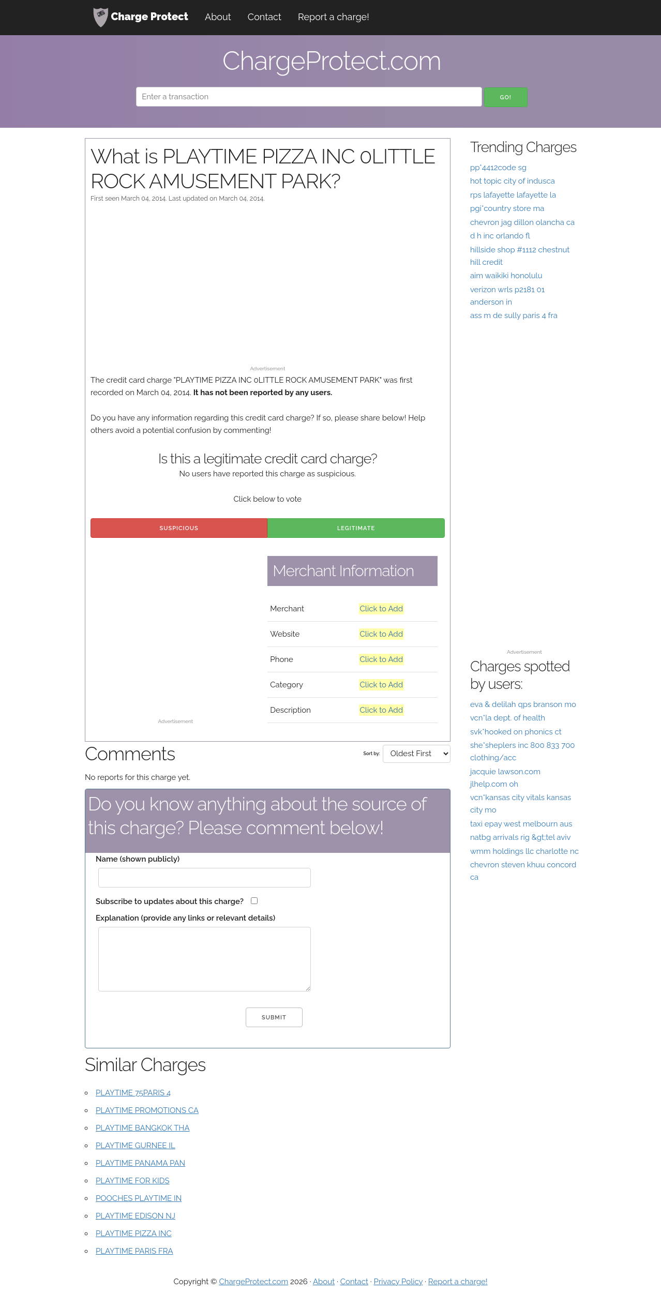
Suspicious (179, 528)
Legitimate (356, 528)
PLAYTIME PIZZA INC (134, 1233)
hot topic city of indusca (512, 181)
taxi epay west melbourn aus (521, 824)
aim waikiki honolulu (506, 275)
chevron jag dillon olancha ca (522, 222)
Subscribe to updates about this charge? (170, 901)
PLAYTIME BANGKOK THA (143, 1128)
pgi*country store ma (507, 208)
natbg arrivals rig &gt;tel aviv (520, 837)
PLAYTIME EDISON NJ (135, 1216)
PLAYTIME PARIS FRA (134, 1251)
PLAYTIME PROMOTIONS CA (147, 1110)
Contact (264, 16)
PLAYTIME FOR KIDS (132, 1180)
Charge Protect (140, 17)
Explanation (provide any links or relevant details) (185, 918)
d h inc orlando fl (500, 235)
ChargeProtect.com (253, 1281)
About (218, 16)
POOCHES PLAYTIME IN (139, 1198)
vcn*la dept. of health (507, 718)
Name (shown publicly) (137, 859)
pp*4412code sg (498, 167)
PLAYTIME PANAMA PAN (140, 1163)
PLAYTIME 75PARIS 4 (133, 1092)
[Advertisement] (268, 289)
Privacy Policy (398, 1281)
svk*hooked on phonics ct (516, 731)
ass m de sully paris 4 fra (514, 315)
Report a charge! (333, 16)
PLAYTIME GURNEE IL (135, 1145)
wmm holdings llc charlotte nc (524, 851)
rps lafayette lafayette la (513, 195)
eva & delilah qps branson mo (523, 704)
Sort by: (371, 753)
